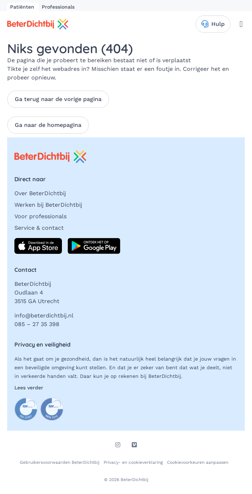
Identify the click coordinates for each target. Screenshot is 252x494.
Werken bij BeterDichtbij (48, 204)
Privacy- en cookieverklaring (133, 462)
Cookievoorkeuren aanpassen (197, 462)
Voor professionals (40, 216)
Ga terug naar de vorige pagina (58, 99)
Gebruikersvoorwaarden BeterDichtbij (59, 462)
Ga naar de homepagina (48, 125)
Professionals (58, 7)
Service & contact (39, 227)
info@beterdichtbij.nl (43, 315)
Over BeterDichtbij (40, 193)
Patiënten (23, 7)
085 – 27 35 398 (36, 324)
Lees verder (28, 387)
